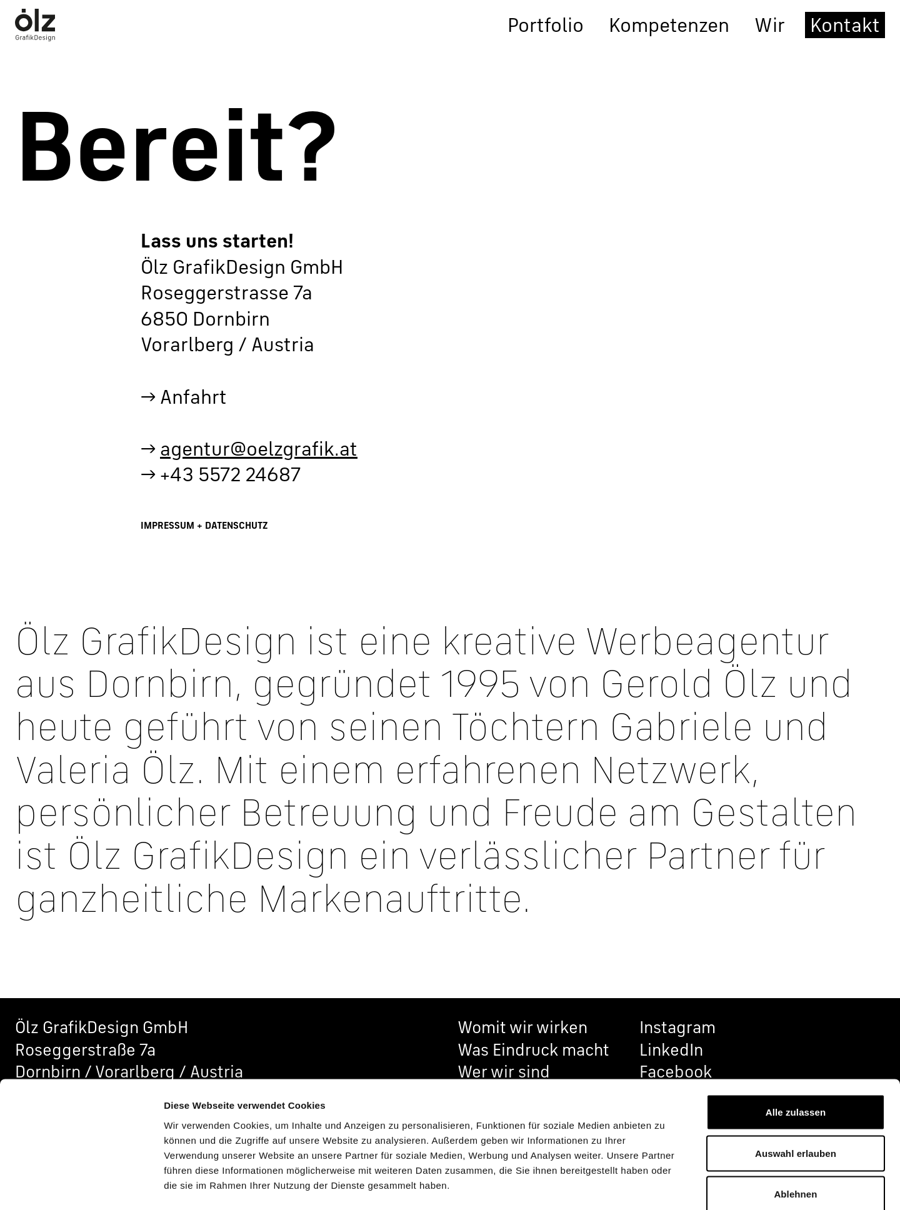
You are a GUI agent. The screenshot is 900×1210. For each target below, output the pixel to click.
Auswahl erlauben (795, 1087)
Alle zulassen (796, 1046)
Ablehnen (795, 1127)
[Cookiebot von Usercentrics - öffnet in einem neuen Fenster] (81, 1185)
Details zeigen (664, 1185)
